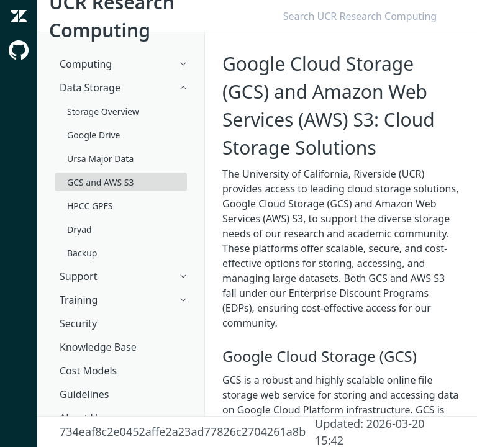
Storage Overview (103, 111)
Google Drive (93, 135)
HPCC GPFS (90, 206)
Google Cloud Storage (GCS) (319, 356)
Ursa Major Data (100, 159)
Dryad (79, 229)
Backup (82, 253)
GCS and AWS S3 (100, 182)
